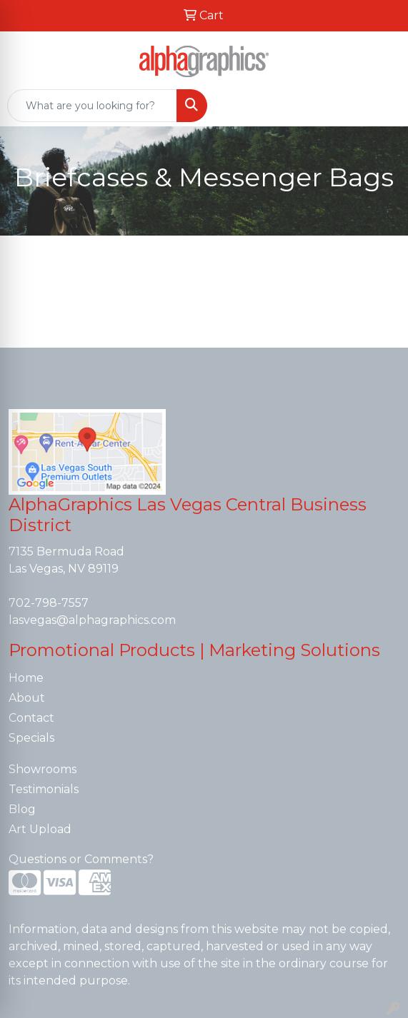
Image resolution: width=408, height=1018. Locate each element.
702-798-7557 (49, 603)
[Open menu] (379, 105)
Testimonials (44, 789)
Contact (31, 718)
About (27, 698)
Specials (31, 738)
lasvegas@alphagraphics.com (92, 620)
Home (26, 678)
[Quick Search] (92, 105)
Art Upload (40, 829)
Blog (22, 809)
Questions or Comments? (81, 859)
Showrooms (42, 769)
